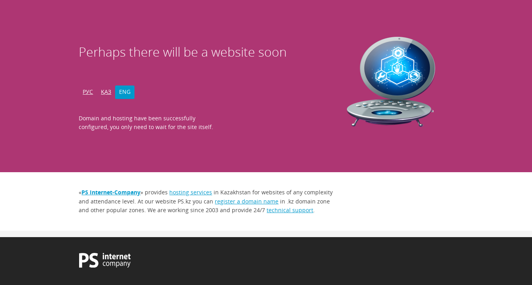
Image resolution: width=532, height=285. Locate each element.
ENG (125, 91)
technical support (290, 210)
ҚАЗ (106, 91)
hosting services (190, 192)
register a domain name (246, 201)
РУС (88, 91)
